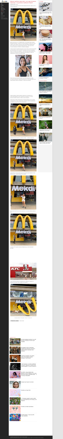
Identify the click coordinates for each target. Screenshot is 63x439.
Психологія (2, 10)
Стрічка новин (21, 320)
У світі (2, 14)
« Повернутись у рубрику (14, 320)
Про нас (2, 17)
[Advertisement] (23, 88)
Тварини (2, 13)
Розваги (17, 4)
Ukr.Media (27, 46)
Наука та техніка (3, 9)
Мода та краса (3, 8)
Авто (1, 3)
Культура (2, 7)
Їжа (1, 6)
